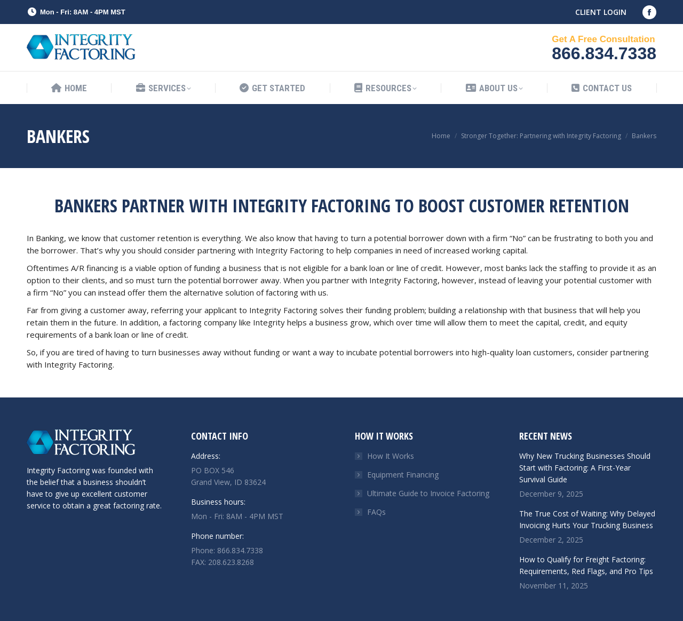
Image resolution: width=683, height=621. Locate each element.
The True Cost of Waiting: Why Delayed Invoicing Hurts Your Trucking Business (587, 519)
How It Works (390, 456)
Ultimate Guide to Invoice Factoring (428, 493)
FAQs (376, 512)
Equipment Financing (403, 474)
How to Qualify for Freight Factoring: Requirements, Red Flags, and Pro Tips (586, 565)
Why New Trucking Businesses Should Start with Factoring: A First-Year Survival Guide (584, 467)
